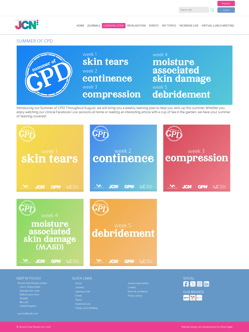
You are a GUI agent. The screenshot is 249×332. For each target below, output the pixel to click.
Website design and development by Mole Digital (206, 327)
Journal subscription (138, 283)
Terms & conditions (138, 291)
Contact (132, 287)
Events (154, 25)
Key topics (169, 25)
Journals (93, 25)
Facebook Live (82, 304)
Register (226, 3)
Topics (78, 300)
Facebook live (188, 25)
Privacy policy (135, 295)
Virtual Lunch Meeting (218, 25)
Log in (226, 10)
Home (80, 25)
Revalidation (136, 25)
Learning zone (114, 25)
